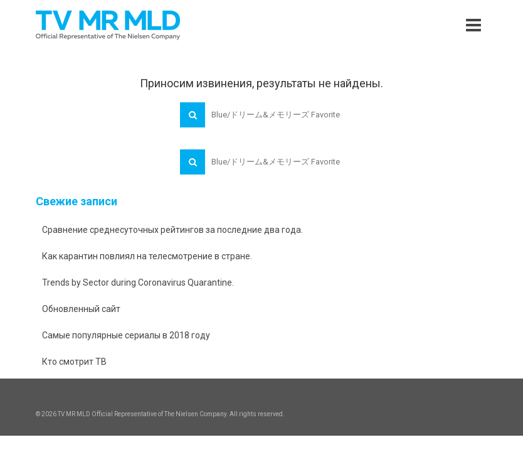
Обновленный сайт (81, 309)
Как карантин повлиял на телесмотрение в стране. (147, 256)
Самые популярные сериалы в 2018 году (126, 335)
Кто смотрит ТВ (74, 362)
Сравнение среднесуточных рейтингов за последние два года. (172, 230)
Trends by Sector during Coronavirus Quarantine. (138, 282)
